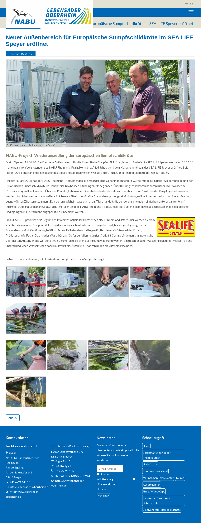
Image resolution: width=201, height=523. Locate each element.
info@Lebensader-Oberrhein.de (29, 486)
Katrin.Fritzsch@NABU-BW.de (73, 475)
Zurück (12, 418)
